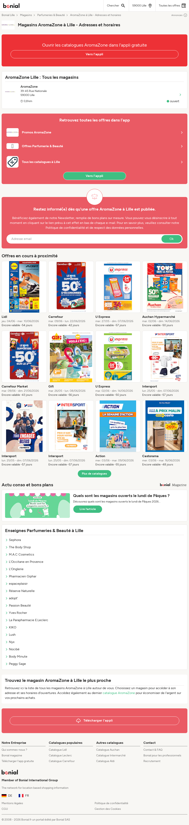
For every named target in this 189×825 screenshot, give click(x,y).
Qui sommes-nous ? (14, 750)
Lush (10, 635)
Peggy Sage (15, 664)
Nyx (10, 642)
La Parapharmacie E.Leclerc (26, 620)
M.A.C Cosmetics (19, 554)
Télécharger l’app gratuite (18, 761)
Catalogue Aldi (105, 761)
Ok (172, 239)
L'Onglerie (14, 569)
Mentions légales (12, 803)
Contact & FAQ (152, 750)
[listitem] (24, 294)
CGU (5, 809)
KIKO (10, 627)
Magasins (26, 15)
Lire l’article (88, 509)
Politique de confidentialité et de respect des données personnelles (94, 228)
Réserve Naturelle (20, 591)
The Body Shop (18, 547)
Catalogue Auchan (108, 750)
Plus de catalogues (94, 473)
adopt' (11, 598)
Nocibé (12, 649)
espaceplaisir (16, 583)
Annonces (179, 15)
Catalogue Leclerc (60, 755)
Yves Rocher (16, 613)
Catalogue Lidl (58, 750)
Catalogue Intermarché (111, 755)
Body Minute (16, 656)
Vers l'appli (94, 54)
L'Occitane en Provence (24, 562)
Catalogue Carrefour (62, 761)
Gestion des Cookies (108, 809)
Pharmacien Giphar (20, 576)
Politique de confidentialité (111, 803)
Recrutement (151, 761)
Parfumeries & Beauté (51, 15)
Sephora (13, 540)
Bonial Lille (8, 15)
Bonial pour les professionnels (162, 755)
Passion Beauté (18, 605)
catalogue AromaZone (119, 693)
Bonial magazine (12, 755)
